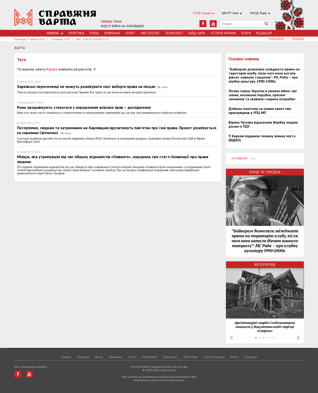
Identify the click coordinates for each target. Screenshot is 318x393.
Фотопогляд (264, 264)
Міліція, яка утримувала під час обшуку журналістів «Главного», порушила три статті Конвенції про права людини (112, 159)
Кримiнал (112, 33)
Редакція (264, 33)
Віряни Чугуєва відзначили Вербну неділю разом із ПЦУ (263, 124)
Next (298, 338)
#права (51, 69)
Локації (298, 39)
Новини (55, 33)
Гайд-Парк (196, 33)
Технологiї (174, 33)
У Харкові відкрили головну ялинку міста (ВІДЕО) (262, 138)
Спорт (130, 33)
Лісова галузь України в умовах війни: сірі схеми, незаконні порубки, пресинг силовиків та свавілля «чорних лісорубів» (263, 95)
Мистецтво (150, 33)
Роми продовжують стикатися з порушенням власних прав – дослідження (84, 107)
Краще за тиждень (265, 172)
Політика (76, 33)
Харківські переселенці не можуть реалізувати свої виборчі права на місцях (92, 86)
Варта (19, 48)
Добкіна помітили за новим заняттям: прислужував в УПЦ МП (260, 110)
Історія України (223, 33)
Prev (231, 338)
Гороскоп (276, 39)
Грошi (94, 33)
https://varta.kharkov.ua (55, 17)
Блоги (246, 33)
